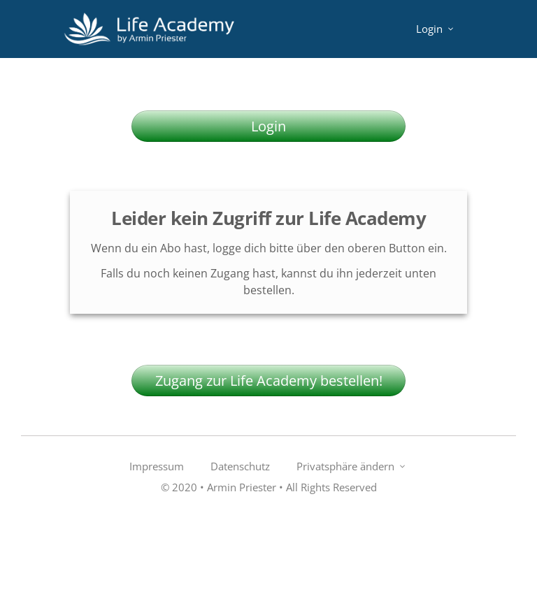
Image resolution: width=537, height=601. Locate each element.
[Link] (436, 29)
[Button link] (268, 126)
